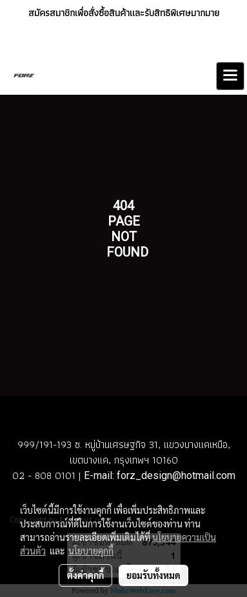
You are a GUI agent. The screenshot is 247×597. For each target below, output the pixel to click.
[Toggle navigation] (230, 76)
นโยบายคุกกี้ (91, 550)
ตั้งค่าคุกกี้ (85, 575)
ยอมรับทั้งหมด (153, 575)
